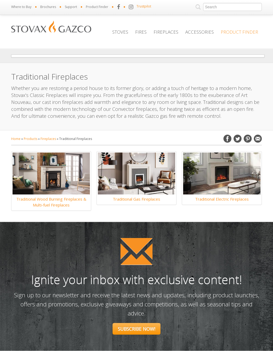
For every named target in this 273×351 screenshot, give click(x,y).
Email (258, 139)
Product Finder (97, 7)
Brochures (48, 7)
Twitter (238, 139)
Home (16, 138)
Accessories (199, 32)
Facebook (227, 139)
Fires (141, 32)
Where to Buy (21, 7)
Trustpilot (143, 6)
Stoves (120, 32)
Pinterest (248, 139)
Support (71, 7)
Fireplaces (166, 32)
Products (30, 138)
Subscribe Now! (136, 329)
